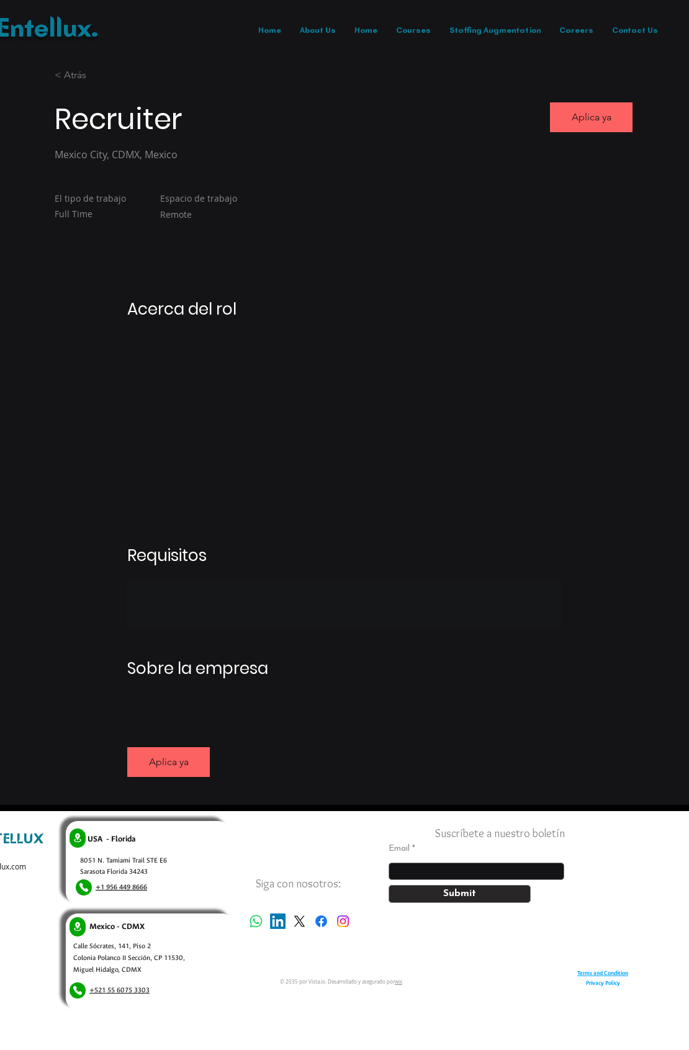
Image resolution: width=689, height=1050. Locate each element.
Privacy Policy (603, 983)
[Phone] (84, 887)
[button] (591, 117)
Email (399, 849)
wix (398, 982)
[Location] (78, 838)
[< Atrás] (99, 75)
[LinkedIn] (278, 921)
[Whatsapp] (256, 921)
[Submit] (460, 894)
